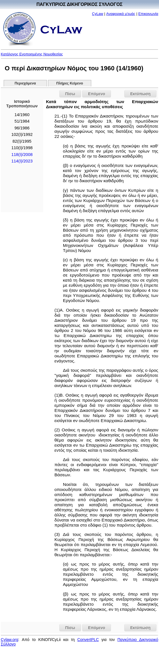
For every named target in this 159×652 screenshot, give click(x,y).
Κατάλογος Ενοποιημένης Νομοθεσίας (32, 54)
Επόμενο (96, 94)
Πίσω (70, 94)
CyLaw (97, 14)
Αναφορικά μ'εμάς (120, 14)
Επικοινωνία (148, 14)
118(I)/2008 (21, 154)
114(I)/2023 (21, 161)
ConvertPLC (88, 639)
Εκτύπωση (140, 94)
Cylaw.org (9, 639)
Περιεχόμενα (25, 83)
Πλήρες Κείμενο (69, 83)
